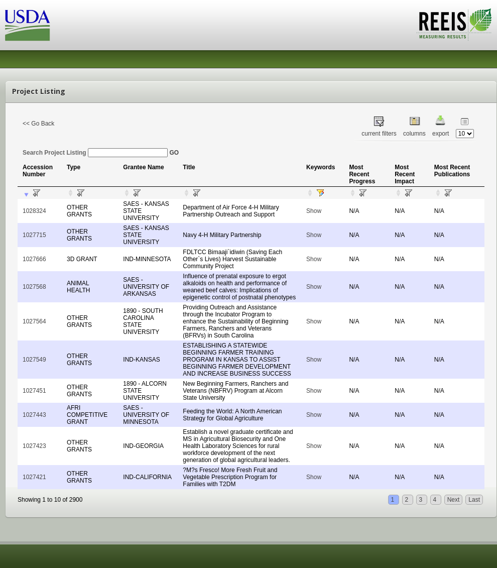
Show (313, 210)
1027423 (34, 445)
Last (474, 499)
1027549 (34, 359)
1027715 (34, 235)
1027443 (34, 414)
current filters (378, 133)
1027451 (34, 390)
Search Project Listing (95, 152)
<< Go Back (38, 123)
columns (414, 133)
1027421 (34, 477)
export (440, 133)
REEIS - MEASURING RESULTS (454, 25)
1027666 (34, 259)
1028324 (34, 210)
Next (453, 499)
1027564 (34, 321)
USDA (27, 25)
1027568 (34, 286)
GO (174, 152)
